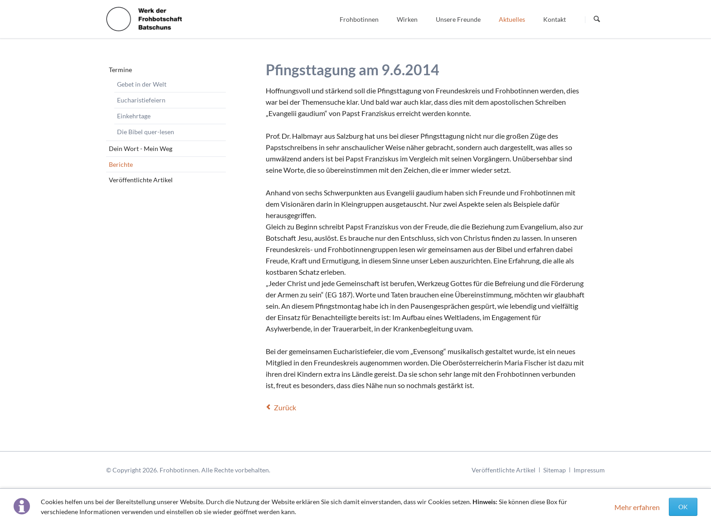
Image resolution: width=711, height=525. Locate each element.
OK (683, 506)
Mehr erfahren (637, 507)
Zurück (285, 407)
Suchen (597, 19)
